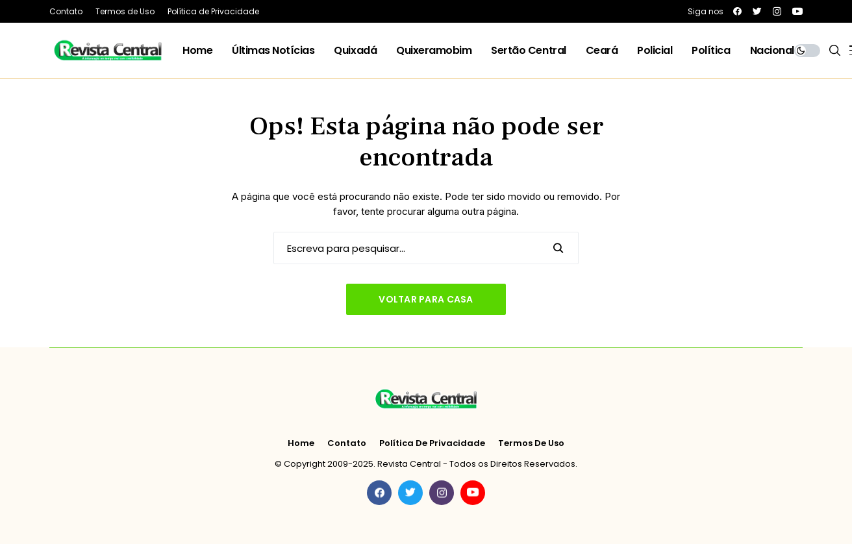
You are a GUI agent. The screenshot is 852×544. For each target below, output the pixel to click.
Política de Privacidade (432, 443)
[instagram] (777, 11)
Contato (346, 443)
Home (301, 443)
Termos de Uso (531, 443)
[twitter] (757, 11)
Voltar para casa (426, 299)
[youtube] (797, 11)
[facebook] (737, 11)
